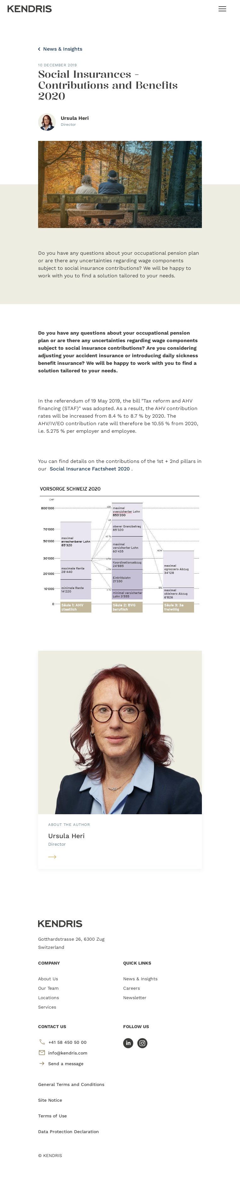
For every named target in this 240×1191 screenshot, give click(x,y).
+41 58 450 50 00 (62, 1042)
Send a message (60, 1063)
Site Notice (50, 1100)
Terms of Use (52, 1115)
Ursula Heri (66, 836)
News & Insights (60, 49)
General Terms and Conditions (71, 1084)
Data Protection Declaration (68, 1131)
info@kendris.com (62, 1052)
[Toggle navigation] (222, 8)
